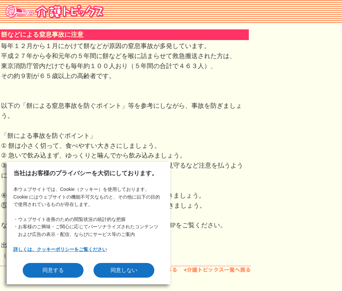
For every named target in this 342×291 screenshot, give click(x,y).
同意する (53, 270)
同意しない (124, 270)
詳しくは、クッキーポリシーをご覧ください (60, 249)
